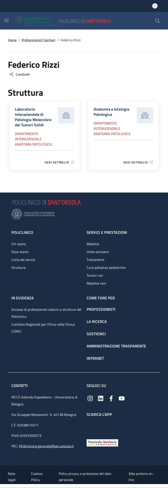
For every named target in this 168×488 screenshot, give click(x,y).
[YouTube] (121, 398)
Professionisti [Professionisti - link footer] (101, 309)
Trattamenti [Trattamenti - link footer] (95, 259)
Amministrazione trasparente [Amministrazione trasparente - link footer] (116, 346)
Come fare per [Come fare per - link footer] (101, 298)
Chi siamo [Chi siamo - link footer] (18, 244)
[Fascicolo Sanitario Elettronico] (102, 442)
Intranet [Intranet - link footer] (95, 358)
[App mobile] (90, 427)
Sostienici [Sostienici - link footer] (96, 334)
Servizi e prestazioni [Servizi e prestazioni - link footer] (107, 232)
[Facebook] (111, 398)
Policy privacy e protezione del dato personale (85, 476)
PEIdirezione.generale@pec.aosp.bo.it (46, 446)
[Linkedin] (100, 398)
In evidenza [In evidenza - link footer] (22, 298)
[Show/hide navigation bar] (6, 20)
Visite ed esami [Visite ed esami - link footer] (98, 251)
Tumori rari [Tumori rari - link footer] (95, 275)
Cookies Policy (36, 476)
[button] (157, 20)
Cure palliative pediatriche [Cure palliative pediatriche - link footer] (106, 267)
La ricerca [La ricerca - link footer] (97, 322)
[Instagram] (90, 398)
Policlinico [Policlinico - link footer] (22, 232)
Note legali (12, 476)
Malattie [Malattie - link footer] (93, 244)
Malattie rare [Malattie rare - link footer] (96, 283)
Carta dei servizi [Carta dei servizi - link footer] (23, 259)
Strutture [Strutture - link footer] (18, 267)
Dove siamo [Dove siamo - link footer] (19, 251)
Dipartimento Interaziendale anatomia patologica (33, 139)
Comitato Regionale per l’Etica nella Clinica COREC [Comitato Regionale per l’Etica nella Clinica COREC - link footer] (43, 328)
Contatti (20, 386)
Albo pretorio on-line (141, 476)
